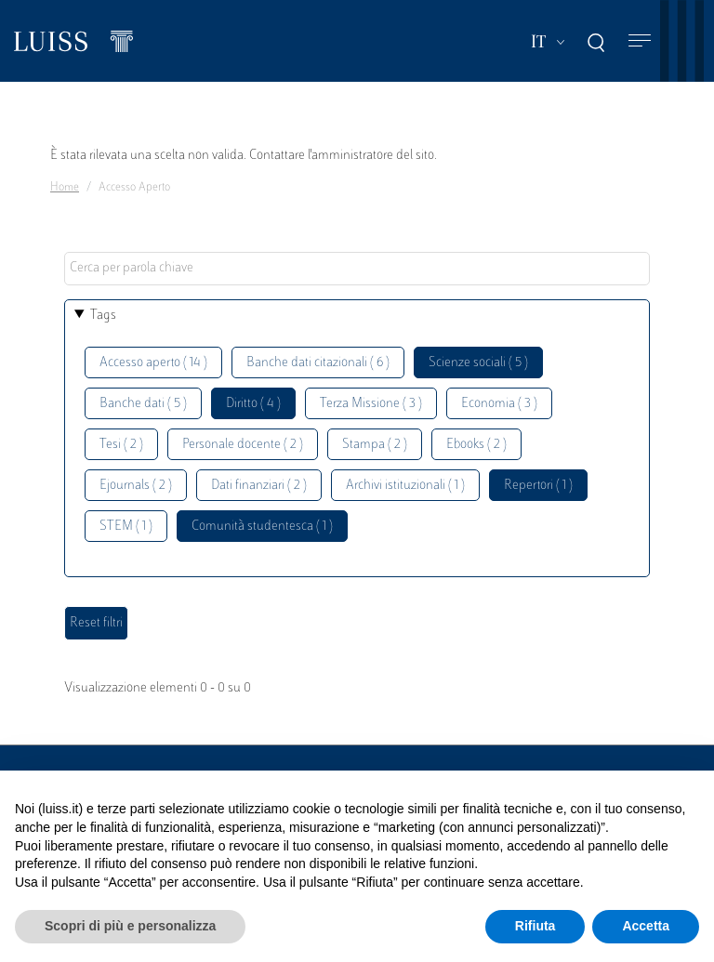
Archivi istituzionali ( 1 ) (405, 486)
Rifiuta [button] (535, 925)
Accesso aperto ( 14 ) (153, 363)
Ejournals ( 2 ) (135, 486)
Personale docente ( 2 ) (242, 445)
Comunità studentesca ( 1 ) (262, 527)
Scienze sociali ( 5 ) (478, 363)
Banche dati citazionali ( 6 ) (318, 363)
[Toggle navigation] (639, 41)
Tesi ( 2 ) (121, 445)
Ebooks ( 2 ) (476, 445)
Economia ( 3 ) (499, 404)
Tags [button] (103, 316)
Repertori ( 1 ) (538, 486)
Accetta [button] (645, 925)
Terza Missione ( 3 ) (371, 404)
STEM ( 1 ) (125, 527)
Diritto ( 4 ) (253, 404)
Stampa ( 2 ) (374, 445)
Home (64, 187)
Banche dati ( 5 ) (143, 404)
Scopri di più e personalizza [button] (130, 925)
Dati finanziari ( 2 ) (259, 486)
